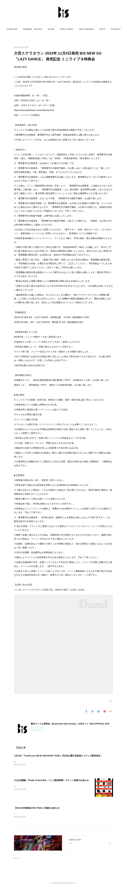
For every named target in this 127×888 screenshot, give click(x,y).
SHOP (102, 29)
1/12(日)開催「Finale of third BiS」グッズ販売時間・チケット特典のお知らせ (51, 780)
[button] (12, 29)
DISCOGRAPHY (86, 29)
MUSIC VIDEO (66, 29)
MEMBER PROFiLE (32, 29)
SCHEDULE (12, 29)
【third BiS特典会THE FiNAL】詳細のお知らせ (36, 808)
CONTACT (115, 29)
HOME (51, 29)
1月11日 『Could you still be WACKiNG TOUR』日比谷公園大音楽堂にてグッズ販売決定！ (58, 755)
